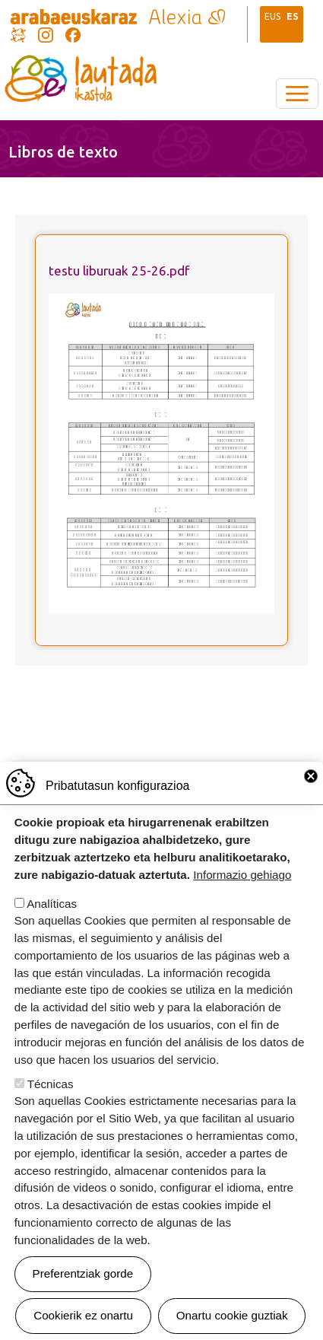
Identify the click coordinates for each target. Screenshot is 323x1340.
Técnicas (50, 1083)
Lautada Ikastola (81, 66)
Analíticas (52, 903)
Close (311, 776)
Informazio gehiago (242, 874)
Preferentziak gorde (83, 1273)
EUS (272, 16)
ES (293, 16)
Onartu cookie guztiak (232, 1316)
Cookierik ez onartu (83, 1316)
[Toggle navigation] (297, 93)
